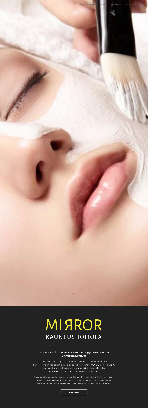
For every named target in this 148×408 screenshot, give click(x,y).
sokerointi (94, 371)
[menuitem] (86, 4)
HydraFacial (107, 365)
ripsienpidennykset (97, 368)
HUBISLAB (94, 365)
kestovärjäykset (56, 371)
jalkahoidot (83, 368)
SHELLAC (68, 371)
